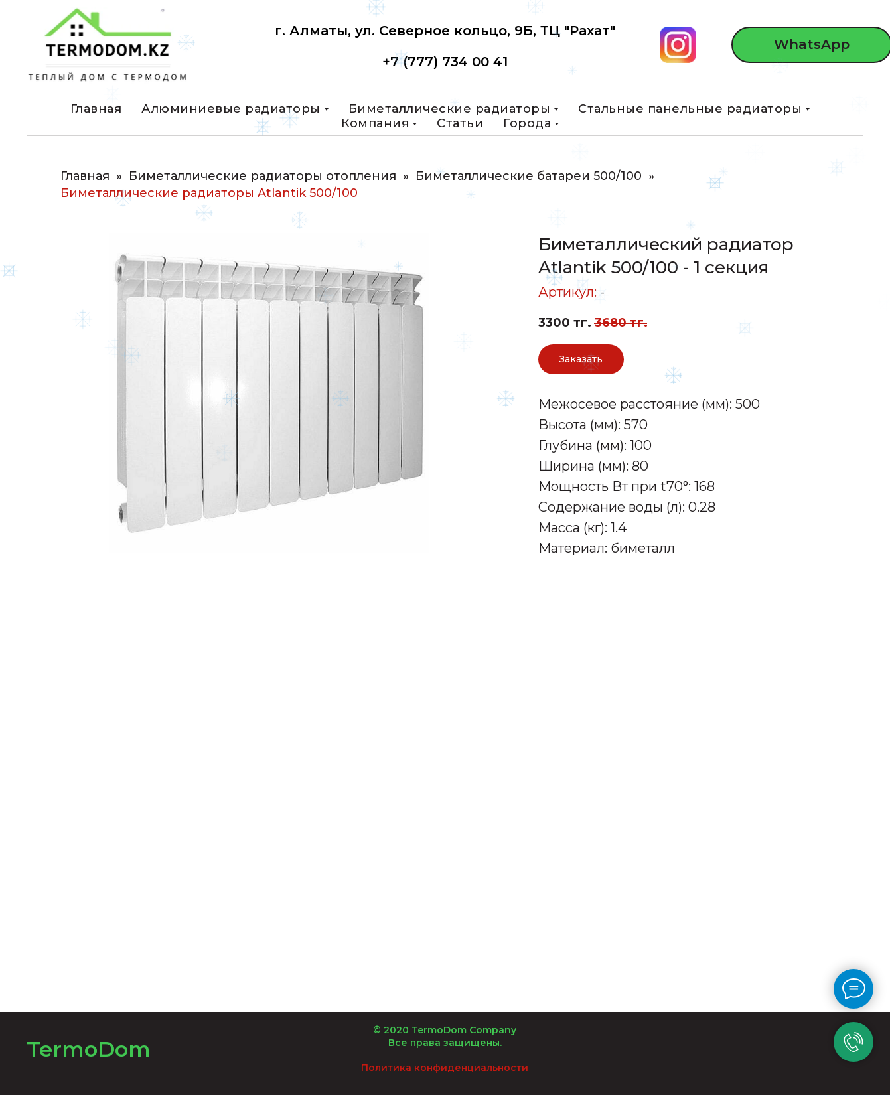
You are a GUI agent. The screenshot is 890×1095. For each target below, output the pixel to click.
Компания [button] (375, 123)
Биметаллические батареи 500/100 (528, 176)
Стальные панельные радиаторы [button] (690, 109)
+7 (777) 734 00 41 (445, 62)
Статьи (460, 123)
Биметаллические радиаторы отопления (262, 176)
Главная (96, 109)
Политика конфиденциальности (444, 1068)
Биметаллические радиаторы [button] (449, 109)
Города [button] (527, 123)
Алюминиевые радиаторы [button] (231, 109)
